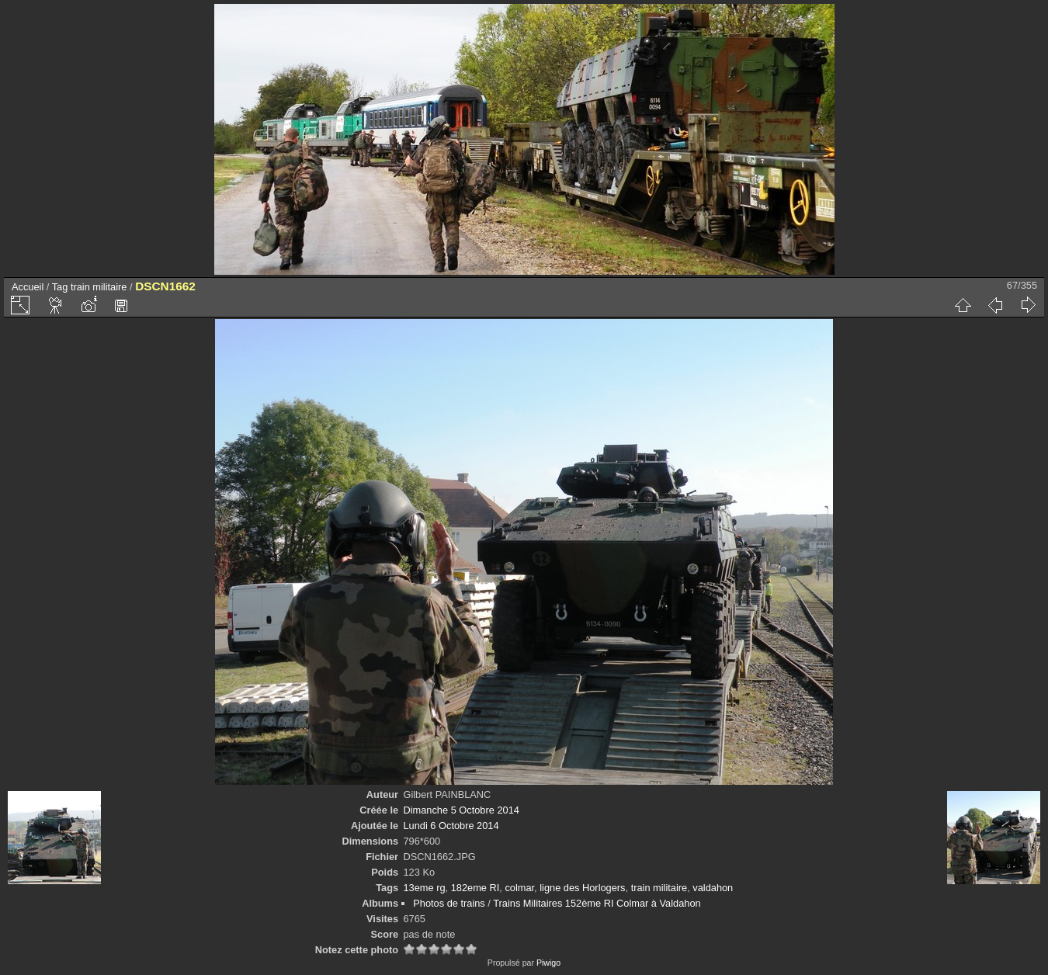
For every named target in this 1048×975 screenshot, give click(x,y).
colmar (519, 887)
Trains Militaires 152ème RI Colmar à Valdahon (596, 903)
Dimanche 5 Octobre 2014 (461, 810)
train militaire (99, 287)
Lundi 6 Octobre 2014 (450, 825)
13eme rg (424, 887)
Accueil (27, 287)
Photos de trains (448, 903)
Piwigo (548, 962)
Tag (60, 287)
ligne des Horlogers (582, 887)
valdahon (712, 887)
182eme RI (475, 887)
